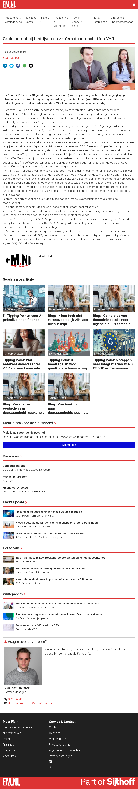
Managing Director (15, 476)
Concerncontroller (14, 465)
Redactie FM (11, 58)
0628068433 (16, 699)
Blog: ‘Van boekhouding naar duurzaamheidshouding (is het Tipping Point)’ (67, 408)
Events (7, 739)
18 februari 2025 (13, 309)
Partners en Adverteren (17, 727)
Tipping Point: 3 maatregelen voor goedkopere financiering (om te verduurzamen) (67, 364)
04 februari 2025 (13, 398)
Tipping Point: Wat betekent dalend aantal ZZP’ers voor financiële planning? (21, 364)
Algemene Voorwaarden (64, 750)
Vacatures (11, 456)
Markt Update (13, 502)
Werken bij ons (58, 739)
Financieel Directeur (16, 487)
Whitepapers (13, 594)
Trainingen (9, 744)
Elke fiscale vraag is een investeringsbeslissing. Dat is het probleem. (59, 614)
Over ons (54, 733)
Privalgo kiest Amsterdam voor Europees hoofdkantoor (50, 533)
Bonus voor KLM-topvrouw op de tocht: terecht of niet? (50, 568)
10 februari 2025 (13, 353)
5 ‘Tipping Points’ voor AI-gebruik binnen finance (23, 318)
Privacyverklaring (59, 744)
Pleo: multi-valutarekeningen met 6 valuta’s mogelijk (48, 511)
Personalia (11, 548)
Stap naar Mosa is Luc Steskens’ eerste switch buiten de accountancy (60, 557)
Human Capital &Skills (77, 21)
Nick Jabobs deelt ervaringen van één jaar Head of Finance (53, 579)
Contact (54, 727)
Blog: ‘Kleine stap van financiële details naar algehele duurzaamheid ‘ (112, 320)
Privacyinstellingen (60, 756)
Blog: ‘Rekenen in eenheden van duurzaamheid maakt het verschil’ (23, 408)
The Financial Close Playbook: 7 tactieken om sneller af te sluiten (57, 603)
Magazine (9, 750)
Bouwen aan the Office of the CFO (37, 625)
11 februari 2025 (103, 309)
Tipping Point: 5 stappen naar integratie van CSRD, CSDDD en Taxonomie (113, 364)
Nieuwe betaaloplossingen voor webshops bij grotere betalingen (56, 522)
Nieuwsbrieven (12, 733)
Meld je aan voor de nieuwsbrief (28, 423)
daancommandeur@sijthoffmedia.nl (30, 703)
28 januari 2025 (57, 398)
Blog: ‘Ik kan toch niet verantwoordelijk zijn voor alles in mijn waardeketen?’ (68, 320)
